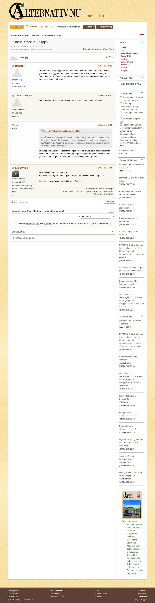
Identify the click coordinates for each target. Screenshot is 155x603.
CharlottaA (123, 167)
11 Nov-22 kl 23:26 (105, 66)
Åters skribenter (57, 591)
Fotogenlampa (125, 412)
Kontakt (99, 597)
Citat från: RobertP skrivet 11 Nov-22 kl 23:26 (61, 131)
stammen (123, 235)
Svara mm (110, 57)
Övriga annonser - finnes (130, 416)
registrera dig (32, 223)
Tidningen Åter (14, 591)
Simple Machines (28, 600)
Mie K (132, 284)
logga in (48, 223)
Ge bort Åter (13, 597)
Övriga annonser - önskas (130, 346)
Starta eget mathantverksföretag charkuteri (129, 106)
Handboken (142, 597)
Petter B (122, 257)
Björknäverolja (125, 205)
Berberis (132, 194)
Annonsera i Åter (57, 597)
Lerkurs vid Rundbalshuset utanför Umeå (131, 128)
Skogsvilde (21, 168)
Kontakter (124, 324)
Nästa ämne (108, 49)
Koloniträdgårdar (134, 524)
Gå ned (14, 58)
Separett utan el (126, 426)
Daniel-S (122, 307)
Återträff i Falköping (131, 119)
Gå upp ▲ (143, 600)
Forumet (141, 591)
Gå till (77, 217)
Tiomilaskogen (23, 95)
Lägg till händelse (127, 150)
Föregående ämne (92, 49)
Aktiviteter (124, 402)
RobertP (20, 66)
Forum (89, 15)
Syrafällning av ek (127, 231)
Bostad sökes (125, 363)
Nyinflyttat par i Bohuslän (130, 164)
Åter (101, 15)
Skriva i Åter (56, 594)
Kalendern (142, 594)
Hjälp (136, 600)
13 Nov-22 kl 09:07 (105, 125)
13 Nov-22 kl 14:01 (105, 168)
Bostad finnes (125, 479)
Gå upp (14, 202)
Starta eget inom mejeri (133, 113)
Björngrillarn (124, 208)
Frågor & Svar (101, 594)
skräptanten (124, 221)
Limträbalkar (124, 178)
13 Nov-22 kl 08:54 (105, 95)
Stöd (97, 591)
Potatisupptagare (126, 218)
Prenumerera (13, 594)
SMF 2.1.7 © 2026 (14, 600)
